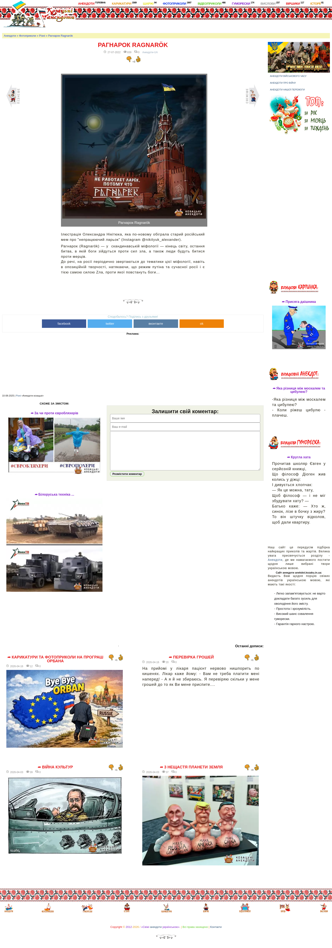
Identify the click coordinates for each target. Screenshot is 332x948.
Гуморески (243, 3)
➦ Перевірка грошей (191, 657)
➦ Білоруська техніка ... (54, 494)
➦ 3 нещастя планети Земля (191, 767)
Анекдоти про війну (283, 83)
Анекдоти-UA (150, 52)
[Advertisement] (177, 18)
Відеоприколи (211, 3)
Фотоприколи (177, 3)
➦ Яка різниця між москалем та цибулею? (299, 390)
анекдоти (156, 927)
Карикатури (124, 3)
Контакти (216, 927)
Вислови (269, 3)
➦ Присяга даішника (299, 302)
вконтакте (156, 323)
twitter (110, 323)
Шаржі (149, 3)
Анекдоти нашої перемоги (287, 89)
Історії (317, 3)
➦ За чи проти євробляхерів (54, 413)
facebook (64, 323)
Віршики (295, 3)
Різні (42, 35)
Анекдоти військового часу (288, 76)
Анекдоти (91, 3)
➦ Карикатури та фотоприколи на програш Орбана (55, 659)
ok (201, 323)
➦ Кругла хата (299, 457)
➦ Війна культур (55, 767)
